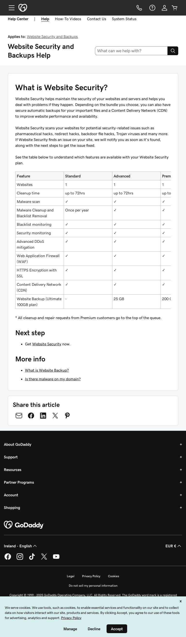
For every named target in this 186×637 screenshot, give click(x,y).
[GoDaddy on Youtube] (56, 559)
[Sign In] (164, 7)
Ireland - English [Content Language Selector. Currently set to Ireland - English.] (21, 546)
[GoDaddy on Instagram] (20, 559)
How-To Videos (68, 19)
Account (11, 495)
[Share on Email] (19, 415)
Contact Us (96, 19)
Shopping (12, 507)
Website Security (46, 344)
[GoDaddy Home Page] (24, 525)
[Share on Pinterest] (67, 415)
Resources (12, 469)
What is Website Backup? (47, 370)
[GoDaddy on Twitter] (44, 559)
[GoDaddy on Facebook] (8, 559)
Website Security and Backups (52, 36)
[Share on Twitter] (55, 415)
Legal (70, 576)
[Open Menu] (10, 8)
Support (11, 457)
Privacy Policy (91, 576)
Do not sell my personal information (93, 585)
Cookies (113, 576)
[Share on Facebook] (31, 415)
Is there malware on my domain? (53, 379)
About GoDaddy (17, 444)
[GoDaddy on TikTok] (32, 559)
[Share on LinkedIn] (43, 415)
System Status (124, 19)
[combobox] (131, 51)
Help (45, 19)
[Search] (173, 50)
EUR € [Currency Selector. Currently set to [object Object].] (173, 546)
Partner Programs (19, 482)
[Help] (152, 7)
